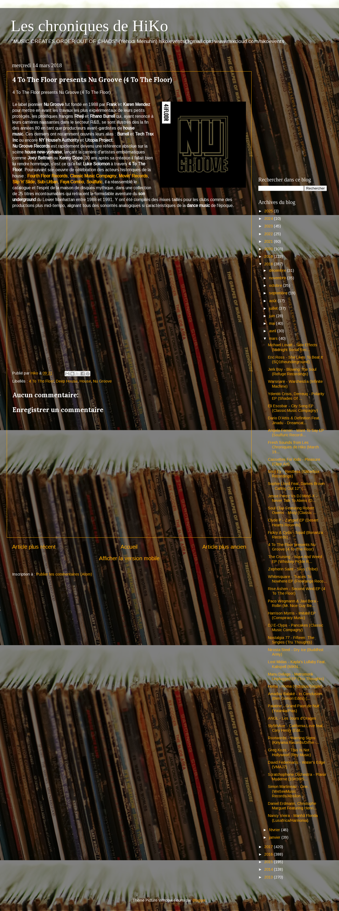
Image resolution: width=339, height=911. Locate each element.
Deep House (66, 381)
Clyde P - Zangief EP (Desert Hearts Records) (293, 522)
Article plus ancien (224, 547)
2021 (269, 241)
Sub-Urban (47, 182)
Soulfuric (94, 182)
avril (273, 331)
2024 (269, 218)
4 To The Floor (41, 381)
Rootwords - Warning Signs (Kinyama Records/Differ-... (293, 740)
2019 (269, 256)
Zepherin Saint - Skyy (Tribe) (293, 569)
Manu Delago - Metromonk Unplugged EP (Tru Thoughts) (296, 676)
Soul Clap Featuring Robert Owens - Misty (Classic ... (292, 510)
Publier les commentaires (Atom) (64, 574)
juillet (274, 308)
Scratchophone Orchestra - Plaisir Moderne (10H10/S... (297, 776)
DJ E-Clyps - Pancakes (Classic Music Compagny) (295, 627)
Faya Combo (72, 182)
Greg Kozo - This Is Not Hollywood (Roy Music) (289, 752)
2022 (269, 234)
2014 (269, 869)
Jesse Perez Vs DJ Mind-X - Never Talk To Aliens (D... (292, 498)
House (85, 381)
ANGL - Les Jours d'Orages (292, 718)
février (275, 830)
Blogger (199, 900)
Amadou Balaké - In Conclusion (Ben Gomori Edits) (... (295, 696)
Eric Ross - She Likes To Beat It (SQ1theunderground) (295, 359)
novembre (278, 278)
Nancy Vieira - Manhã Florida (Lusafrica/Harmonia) (293, 817)
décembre (278, 270)
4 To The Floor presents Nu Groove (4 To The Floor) (292, 546)
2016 (269, 854)
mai (272, 323)
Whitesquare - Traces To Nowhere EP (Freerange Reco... (297, 578)
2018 (269, 264)
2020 (269, 249)
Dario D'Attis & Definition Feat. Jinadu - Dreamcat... (294, 420)
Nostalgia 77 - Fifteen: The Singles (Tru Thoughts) (291, 639)
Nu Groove (102, 381)
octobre (276, 285)
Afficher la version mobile (129, 558)
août (273, 301)
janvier (275, 837)
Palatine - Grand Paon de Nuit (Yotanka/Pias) (293, 708)
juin (272, 316)
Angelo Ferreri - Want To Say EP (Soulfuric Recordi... (296, 432)
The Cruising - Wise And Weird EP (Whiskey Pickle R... (295, 559)
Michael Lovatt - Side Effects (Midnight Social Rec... (292, 347)
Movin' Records (133, 176)
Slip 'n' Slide (23, 182)
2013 (269, 877)
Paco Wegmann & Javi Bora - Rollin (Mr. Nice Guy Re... (293, 603)
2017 (269, 847)
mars (274, 338)
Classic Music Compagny (93, 176)
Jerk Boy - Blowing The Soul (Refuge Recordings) (292, 371)
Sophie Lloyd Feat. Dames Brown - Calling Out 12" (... (296, 485)
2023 (269, 226)
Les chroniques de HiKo (89, 26)
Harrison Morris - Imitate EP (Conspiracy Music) (292, 615)
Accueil (129, 547)
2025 (269, 211)
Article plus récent (34, 547)
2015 (269, 862)
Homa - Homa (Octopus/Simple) (295, 686)
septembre (278, 293)
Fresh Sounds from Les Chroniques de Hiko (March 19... (293, 447)
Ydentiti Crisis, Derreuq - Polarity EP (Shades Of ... (296, 396)
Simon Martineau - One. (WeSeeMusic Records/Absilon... (288, 791)
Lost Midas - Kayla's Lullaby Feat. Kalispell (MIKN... (297, 664)
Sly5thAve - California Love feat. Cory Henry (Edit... (296, 728)
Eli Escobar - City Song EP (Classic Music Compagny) (293, 408)
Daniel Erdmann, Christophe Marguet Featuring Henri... (292, 805)
